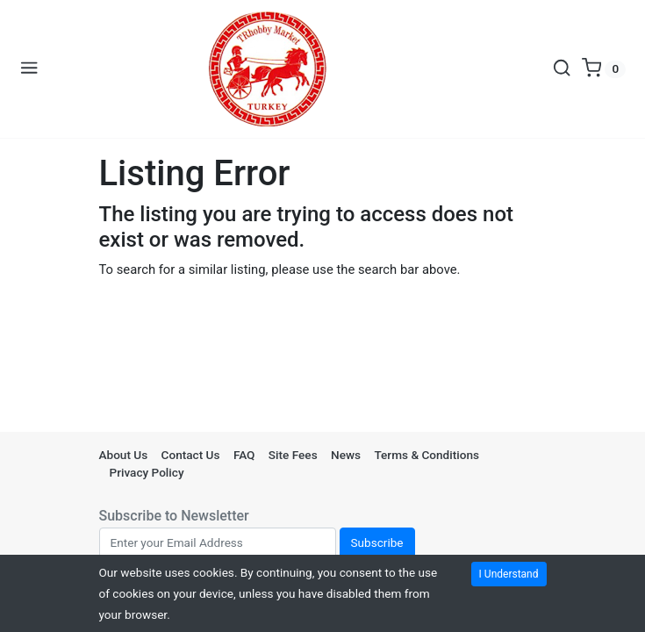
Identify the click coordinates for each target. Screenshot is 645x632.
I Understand (509, 574)
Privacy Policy (147, 472)
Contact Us (190, 455)
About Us (123, 455)
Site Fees (293, 455)
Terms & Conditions (426, 455)
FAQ (244, 455)
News (346, 455)
